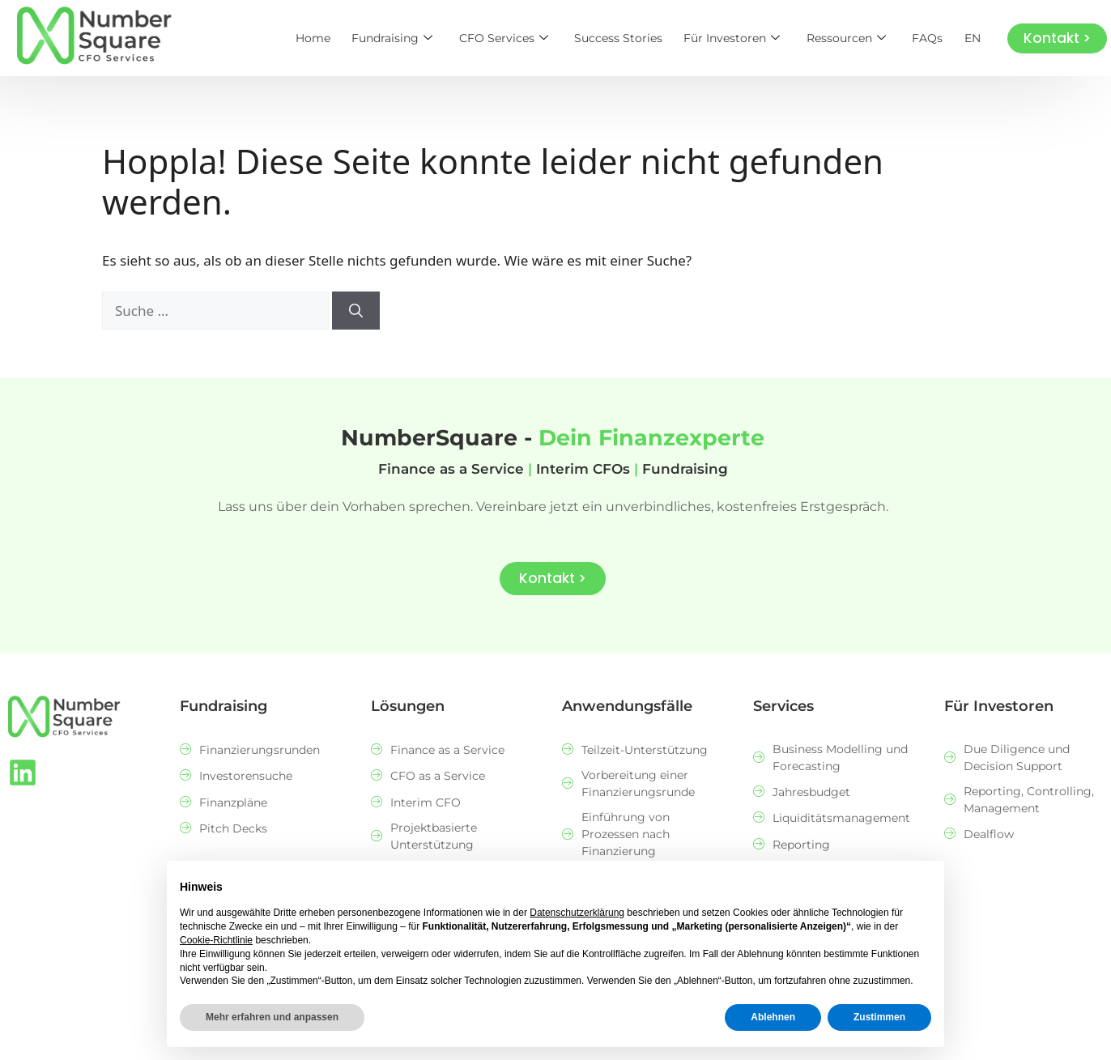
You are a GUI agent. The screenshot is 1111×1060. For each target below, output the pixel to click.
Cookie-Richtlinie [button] (216, 940)
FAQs (930, 38)
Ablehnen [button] (773, 1017)
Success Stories (627, 38)
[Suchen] (356, 311)
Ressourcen (851, 38)
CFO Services (514, 38)
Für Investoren (739, 38)
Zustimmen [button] (879, 1017)
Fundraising (404, 38)
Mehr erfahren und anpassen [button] (272, 1017)
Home (327, 38)
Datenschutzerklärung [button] (577, 912)
